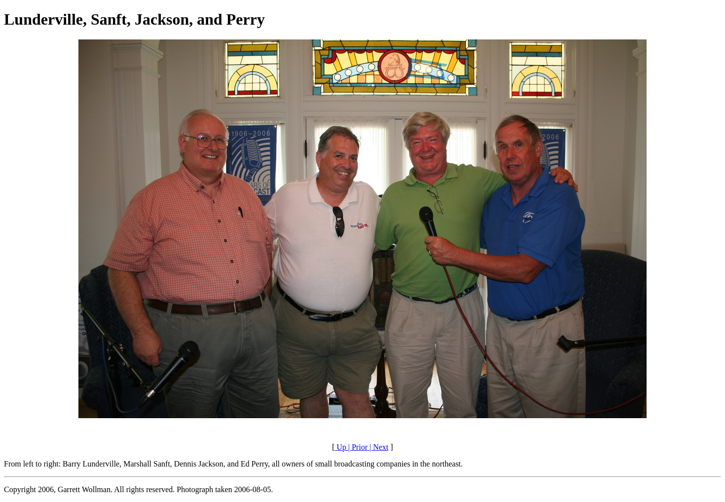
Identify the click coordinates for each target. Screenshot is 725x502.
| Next (377, 447)
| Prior (356, 447)
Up (340, 447)
